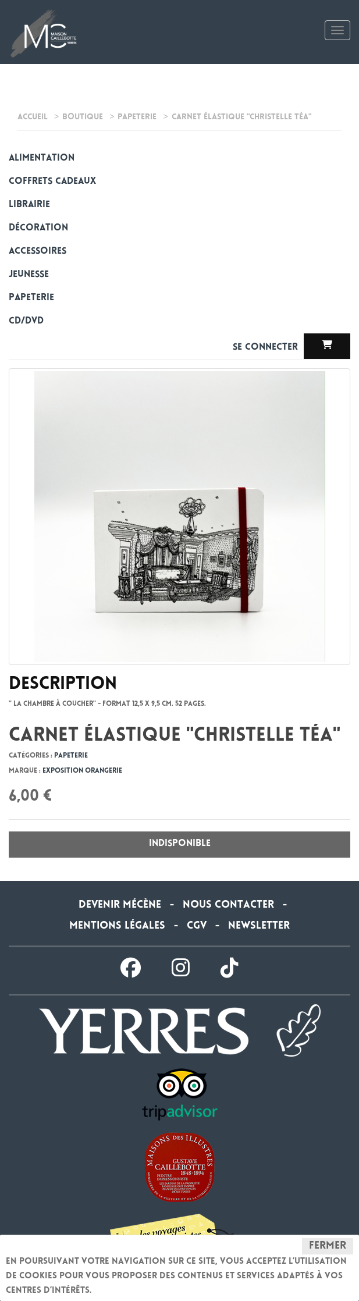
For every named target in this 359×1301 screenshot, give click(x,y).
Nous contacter (228, 905)
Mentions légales (117, 926)
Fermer (327, 1246)
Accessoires (37, 251)
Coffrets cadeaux (52, 181)
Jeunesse (29, 275)
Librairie (29, 205)
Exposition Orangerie (82, 771)
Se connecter (267, 347)
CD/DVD (26, 321)
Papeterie (31, 298)
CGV (197, 926)
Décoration (38, 228)
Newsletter (259, 926)
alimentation (41, 158)
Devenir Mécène (120, 905)
